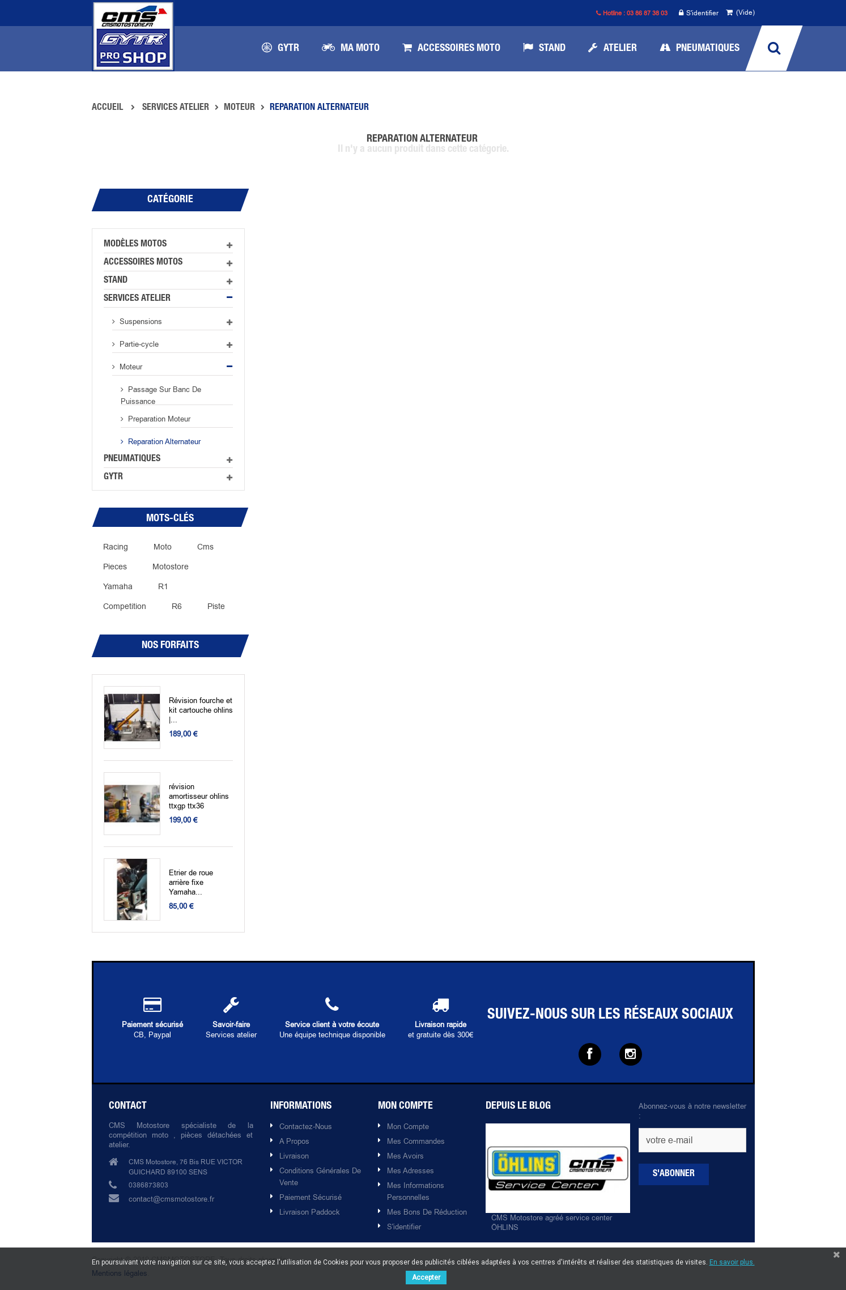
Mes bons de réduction (427, 1212)
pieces (115, 566)
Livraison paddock (309, 1212)
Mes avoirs (405, 1156)
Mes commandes (416, 1141)
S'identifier (699, 13)
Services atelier (137, 299)
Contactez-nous (305, 1126)
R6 (177, 606)
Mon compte (408, 1126)
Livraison (294, 1156)
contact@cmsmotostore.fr (171, 1199)
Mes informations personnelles (415, 1191)
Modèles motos (135, 244)
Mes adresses (410, 1170)
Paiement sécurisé (310, 1197)
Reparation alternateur (163, 441)
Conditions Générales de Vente (320, 1176)
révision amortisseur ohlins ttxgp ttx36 (199, 796)
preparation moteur (158, 419)
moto (163, 546)
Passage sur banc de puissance (161, 394)
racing (115, 546)
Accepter (426, 1278)
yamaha (118, 586)
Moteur (129, 366)
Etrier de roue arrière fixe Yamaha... (191, 882)
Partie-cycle (138, 344)
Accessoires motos (143, 262)
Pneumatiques (132, 459)
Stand (115, 281)
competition (124, 606)
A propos (294, 1141)
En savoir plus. (732, 1262)
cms (205, 546)
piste (216, 606)
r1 (163, 586)
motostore (170, 566)
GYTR (113, 477)
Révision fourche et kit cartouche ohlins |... (201, 710)
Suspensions (139, 321)
